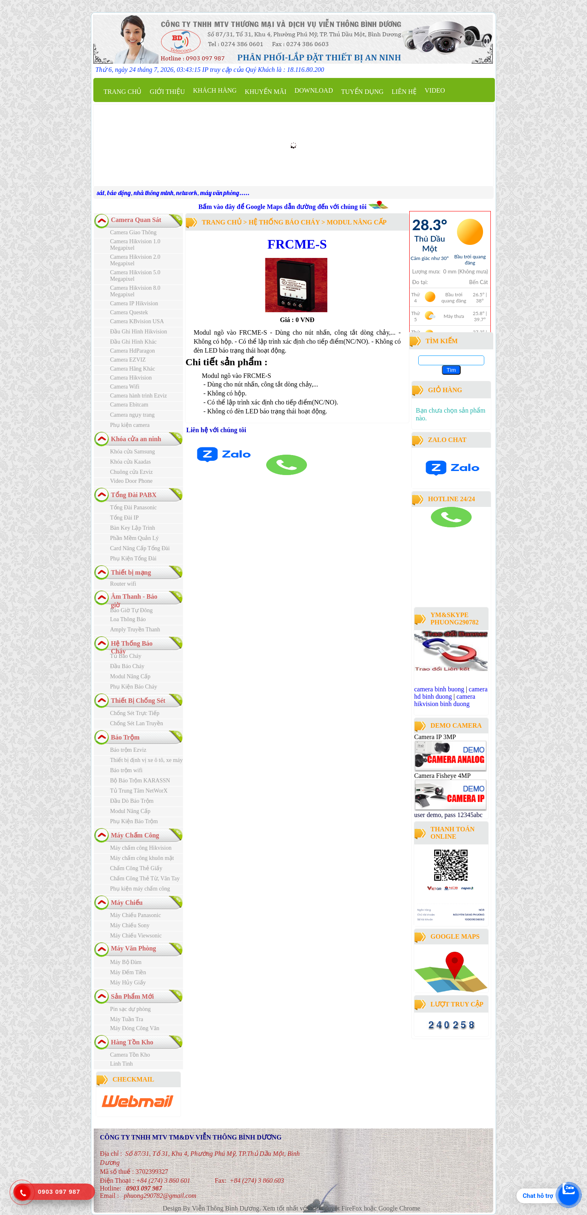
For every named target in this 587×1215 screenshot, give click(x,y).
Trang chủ (122, 91)
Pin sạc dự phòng (130, 1009)
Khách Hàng (214, 90)
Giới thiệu (167, 91)
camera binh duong (437, 530)
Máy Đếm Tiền (128, 972)
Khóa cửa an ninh (136, 438)
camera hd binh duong (451, 693)
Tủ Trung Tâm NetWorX (139, 791)
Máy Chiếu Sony (130, 925)
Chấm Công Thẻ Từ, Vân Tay (145, 878)
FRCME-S (297, 244)
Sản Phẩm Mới (132, 996)
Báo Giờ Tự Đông (131, 610)
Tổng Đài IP (124, 518)
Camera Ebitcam (129, 405)
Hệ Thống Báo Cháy (284, 222)
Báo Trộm (125, 737)
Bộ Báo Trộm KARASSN (140, 780)
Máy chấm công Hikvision (141, 848)
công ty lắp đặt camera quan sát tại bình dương (448, 582)
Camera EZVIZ (128, 360)
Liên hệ (404, 91)
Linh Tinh (121, 1064)
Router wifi (123, 584)
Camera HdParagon (132, 351)
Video (435, 90)
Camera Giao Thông (133, 232)
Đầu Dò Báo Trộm (132, 801)
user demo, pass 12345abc (448, 814)
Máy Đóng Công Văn (134, 1028)
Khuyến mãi (266, 91)
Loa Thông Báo (128, 619)
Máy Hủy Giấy (128, 983)
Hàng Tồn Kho (132, 1042)
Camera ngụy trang (132, 415)
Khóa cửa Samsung (132, 452)
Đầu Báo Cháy (127, 666)
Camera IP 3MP (435, 736)
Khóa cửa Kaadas (130, 462)
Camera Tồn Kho (130, 1055)
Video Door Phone (131, 481)
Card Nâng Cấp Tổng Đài (140, 548)
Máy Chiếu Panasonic (135, 915)
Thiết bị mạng (131, 572)
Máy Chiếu (127, 902)
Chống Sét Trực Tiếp (134, 713)
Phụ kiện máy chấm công (140, 889)
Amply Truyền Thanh (135, 629)
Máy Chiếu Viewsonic (136, 936)
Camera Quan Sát (136, 219)
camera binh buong (439, 689)
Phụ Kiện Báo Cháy (133, 687)
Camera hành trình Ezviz (138, 396)
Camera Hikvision (131, 378)
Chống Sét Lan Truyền (136, 723)
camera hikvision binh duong (444, 700)
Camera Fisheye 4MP (442, 775)
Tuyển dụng (362, 91)
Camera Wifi (124, 387)
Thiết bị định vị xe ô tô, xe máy (146, 760)
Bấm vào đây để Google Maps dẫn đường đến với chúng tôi (283, 206)
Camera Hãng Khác (132, 369)
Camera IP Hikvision (134, 303)
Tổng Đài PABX (134, 494)
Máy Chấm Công (135, 835)
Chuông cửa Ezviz (131, 472)
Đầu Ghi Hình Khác (133, 342)
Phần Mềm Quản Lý (134, 538)
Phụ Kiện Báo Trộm (134, 821)
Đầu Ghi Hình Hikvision (138, 332)
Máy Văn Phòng (133, 948)
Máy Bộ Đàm (125, 962)
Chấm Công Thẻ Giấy (136, 868)
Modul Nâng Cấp (130, 676)
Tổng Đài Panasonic (133, 507)
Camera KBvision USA (137, 321)
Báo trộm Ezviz (128, 750)
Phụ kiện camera (130, 425)
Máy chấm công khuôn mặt (142, 858)
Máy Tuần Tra (126, 1019)
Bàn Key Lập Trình (132, 528)
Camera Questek (129, 312)
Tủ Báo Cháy (125, 656)
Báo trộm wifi (126, 770)
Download (313, 90)
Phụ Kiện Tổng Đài (133, 558)
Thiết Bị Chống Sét (138, 700)
